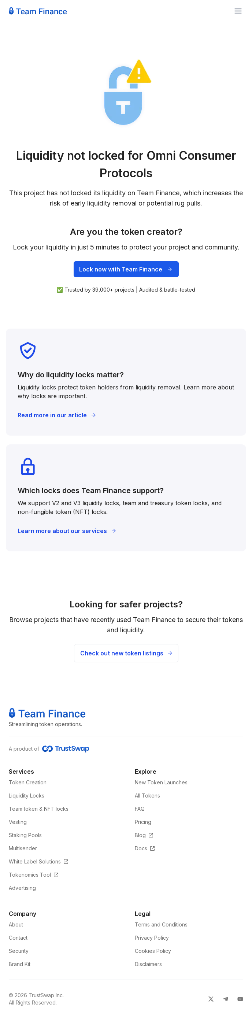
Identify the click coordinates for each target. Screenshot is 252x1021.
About (16, 924)
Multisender (23, 848)
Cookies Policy (153, 951)
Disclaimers (148, 964)
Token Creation (28, 782)
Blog (144, 835)
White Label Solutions (39, 861)
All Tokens (147, 795)
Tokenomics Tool (34, 875)
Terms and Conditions (161, 924)
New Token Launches (161, 782)
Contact (18, 938)
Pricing (143, 822)
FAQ (140, 809)
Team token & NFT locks (38, 809)
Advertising (22, 888)
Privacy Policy (152, 938)
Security (19, 951)
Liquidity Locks (26, 795)
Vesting (18, 822)
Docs (145, 848)
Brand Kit (19, 964)
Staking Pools (25, 835)
